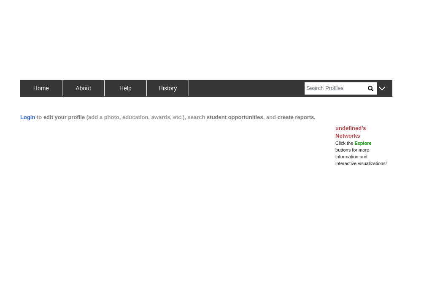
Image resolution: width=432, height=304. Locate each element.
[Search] (336, 88)
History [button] (168, 88)
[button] (382, 89)
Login (27, 117)
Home (41, 88)
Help (125, 88)
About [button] (83, 88)
